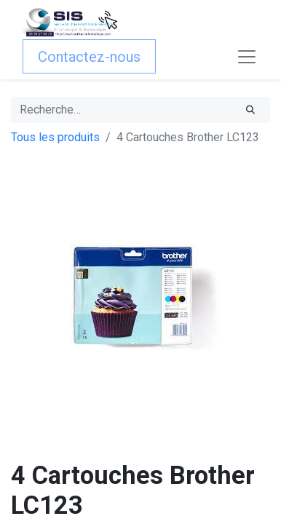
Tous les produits (55, 137)
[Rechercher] (250, 110)
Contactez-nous (89, 57)
